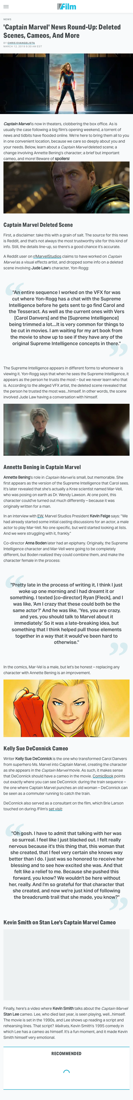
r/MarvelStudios (47, 256)
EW (40, 515)
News (7, 19)
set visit (55, 808)
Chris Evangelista (21, 42)
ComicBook (103, 776)
